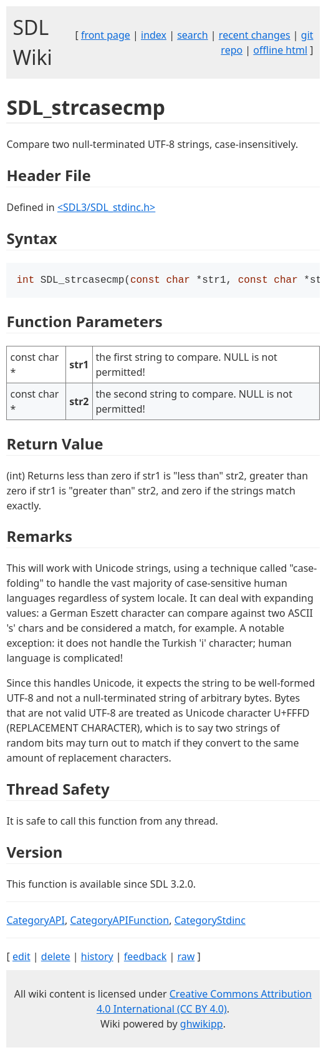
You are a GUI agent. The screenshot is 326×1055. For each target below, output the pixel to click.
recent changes (254, 35)
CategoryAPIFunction (119, 921)
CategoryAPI (35, 921)
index (153, 35)
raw (185, 957)
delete (55, 957)
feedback (145, 957)
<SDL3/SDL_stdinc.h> (106, 207)
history (97, 957)
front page (105, 35)
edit (21, 957)
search (192, 35)
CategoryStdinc (210, 921)
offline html (280, 50)
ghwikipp (201, 1025)
